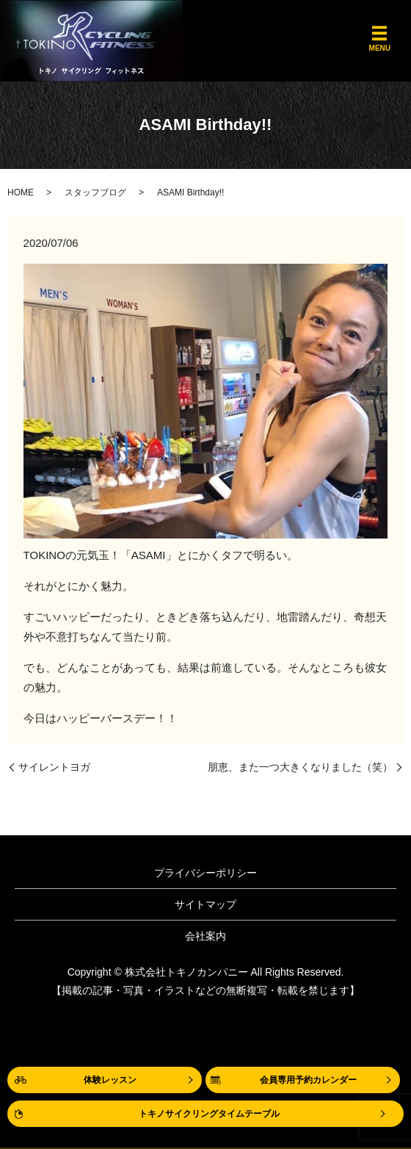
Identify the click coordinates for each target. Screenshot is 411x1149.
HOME (20, 192)
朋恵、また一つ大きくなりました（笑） (300, 767)
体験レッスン (110, 1080)
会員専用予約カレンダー (308, 1080)
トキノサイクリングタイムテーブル (209, 1114)
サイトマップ (205, 904)
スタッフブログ (95, 192)
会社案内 (205, 936)
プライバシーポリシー (205, 873)
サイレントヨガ (54, 767)
